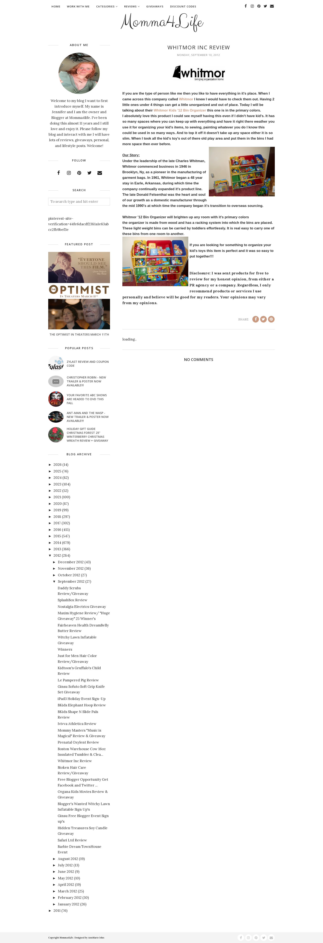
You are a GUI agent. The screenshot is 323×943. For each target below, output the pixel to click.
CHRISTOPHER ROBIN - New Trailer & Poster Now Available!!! (86, 381)
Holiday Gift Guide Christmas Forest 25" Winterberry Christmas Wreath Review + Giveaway (87, 434)
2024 (58, 477)
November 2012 (71, 568)
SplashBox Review (72, 600)
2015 (57, 536)
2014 (57, 542)
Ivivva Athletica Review (77, 723)
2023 (57, 484)
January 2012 (68, 904)
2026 (58, 464)
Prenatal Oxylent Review (78, 742)
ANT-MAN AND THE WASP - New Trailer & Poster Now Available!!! (88, 417)
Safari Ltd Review (72, 840)
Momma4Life (161, 22)
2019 (57, 510)
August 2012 (68, 858)
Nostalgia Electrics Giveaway (82, 606)
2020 (58, 503)
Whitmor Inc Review (75, 761)
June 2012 (66, 871)
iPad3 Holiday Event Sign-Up (81, 698)
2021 (57, 497)
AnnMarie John (96, 937)
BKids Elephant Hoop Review (82, 705)
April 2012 (66, 884)
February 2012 (70, 897)
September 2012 (71, 581)
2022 (57, 490)
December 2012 (71, 562)
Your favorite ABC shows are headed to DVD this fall (87, 399)
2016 (57, 529)
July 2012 (65, 865)
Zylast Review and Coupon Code (88, 364)
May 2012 (65, 878)
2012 (57, 555)
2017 (57, 523)
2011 (57, 910)
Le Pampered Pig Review (78, 680)
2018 (57, 516)
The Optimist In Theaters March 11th (79, 334)
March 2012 (67, 891)
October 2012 (69, 575)
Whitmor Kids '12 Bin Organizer (180, 110)
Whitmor (186, 99)
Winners (65, 649)
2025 (57, 471)
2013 (57, 549)
